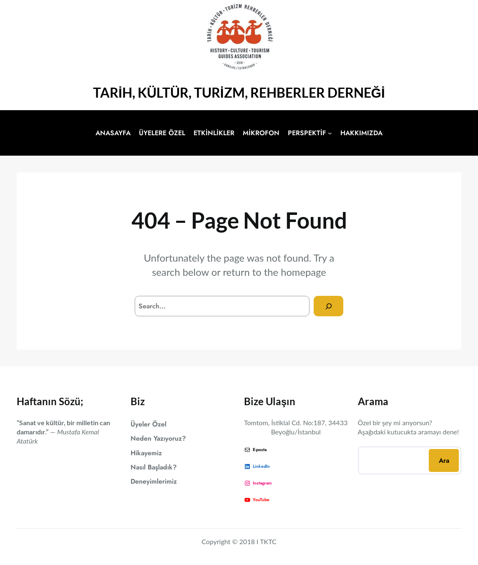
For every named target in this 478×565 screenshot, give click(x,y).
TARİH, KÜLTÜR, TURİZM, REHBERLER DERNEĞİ (239, 93)
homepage (303, 272)
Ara (444, 460)
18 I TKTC (261, 541)
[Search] (328, 306)
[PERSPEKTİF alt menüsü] (330, 133)
